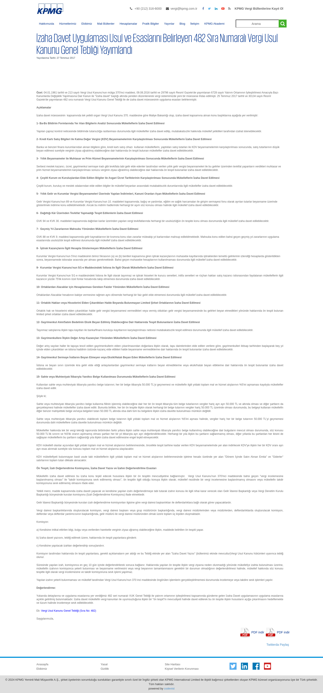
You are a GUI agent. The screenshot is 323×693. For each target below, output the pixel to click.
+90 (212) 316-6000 (148, 8)
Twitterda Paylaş (277, 644)
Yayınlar (169, 23)
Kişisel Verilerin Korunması (182, 668)
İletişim (194, 23)
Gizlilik (105, 668)
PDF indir (257, 632)
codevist (169, 688)
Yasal (104, 664)
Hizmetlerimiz (67, 23)
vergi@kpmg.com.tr (183, 8)
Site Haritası (172, 664)
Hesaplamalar (128, 23)
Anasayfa (42, 664)
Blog (182, 23)
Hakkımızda (46, 23)
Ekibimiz (86, 23)
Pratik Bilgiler (150, 23)
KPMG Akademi (214, 23)
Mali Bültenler (106, 23)
